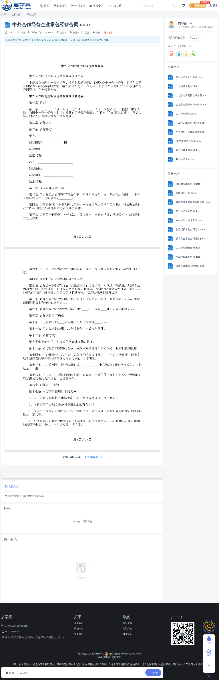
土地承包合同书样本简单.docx (192, 104)
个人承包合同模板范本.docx (190, 132)
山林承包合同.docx (186, 113)
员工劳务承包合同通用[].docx (191, 238)
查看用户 (194, 37)
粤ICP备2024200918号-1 (91, 653)
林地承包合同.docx (186, 159)
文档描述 (11, 486)
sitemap (127, 634)
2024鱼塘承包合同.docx (188, 141)
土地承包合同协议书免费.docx (192, 95)
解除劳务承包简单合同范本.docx (193, 202)
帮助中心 (78, 628)
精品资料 (127, 623)
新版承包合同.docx (186, 193)
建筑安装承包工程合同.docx (190, 266)
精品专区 (60, 5)
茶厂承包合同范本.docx (188, 211)
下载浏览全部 (93, 456)
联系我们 (78, 623)
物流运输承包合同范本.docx (190, 229)
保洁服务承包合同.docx (188, 183)
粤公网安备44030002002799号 (123, 653)
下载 (153, 673)
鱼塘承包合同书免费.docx (189, 77)
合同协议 (16, 14)
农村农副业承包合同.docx (189, 220)
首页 (44, 5)
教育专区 (96, 5)
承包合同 (31, 14)
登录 (213, 5)
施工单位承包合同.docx (188, 256)
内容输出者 (185, 23)
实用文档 (78, 5)
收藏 (10, 673)
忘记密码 (116, 657)
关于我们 (78, 634)
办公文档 (114, 5)
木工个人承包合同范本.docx (190, 122)
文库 (3, 14)
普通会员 (198, 5)
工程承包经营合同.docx (188, 247)
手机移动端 (104, 657)
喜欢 (24, 673)
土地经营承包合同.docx (188, 86)
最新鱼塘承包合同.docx (188, 150)
